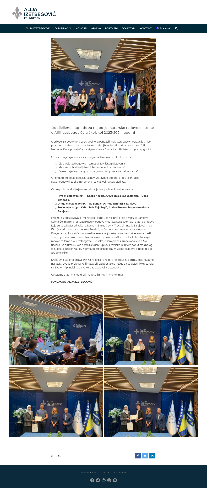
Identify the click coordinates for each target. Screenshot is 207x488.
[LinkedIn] (152, 455)
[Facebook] (138, 455)
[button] (176, 28)
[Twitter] (145, 455)
